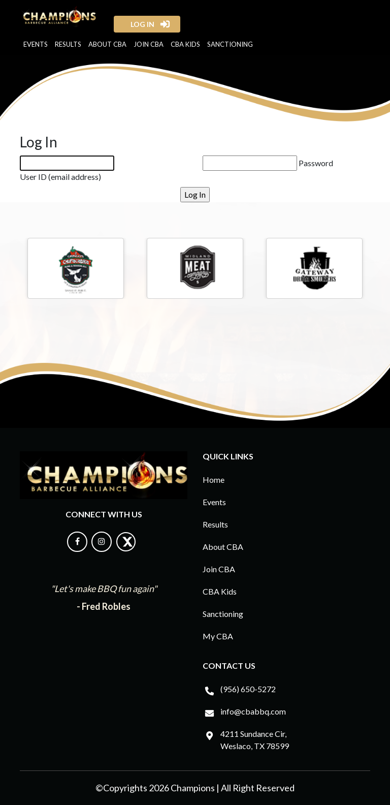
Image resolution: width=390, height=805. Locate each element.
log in (139, 24)
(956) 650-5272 (248, 689)
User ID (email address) (60, 176)
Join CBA (149, 44)
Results (68, 44)
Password (316, 163)
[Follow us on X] (126, 548)
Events (35, 44)
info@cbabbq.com (253, 711)
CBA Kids (185, 44)
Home (213, 479)
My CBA (218, 636)
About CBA (107, 44)
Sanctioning (230, 44)
